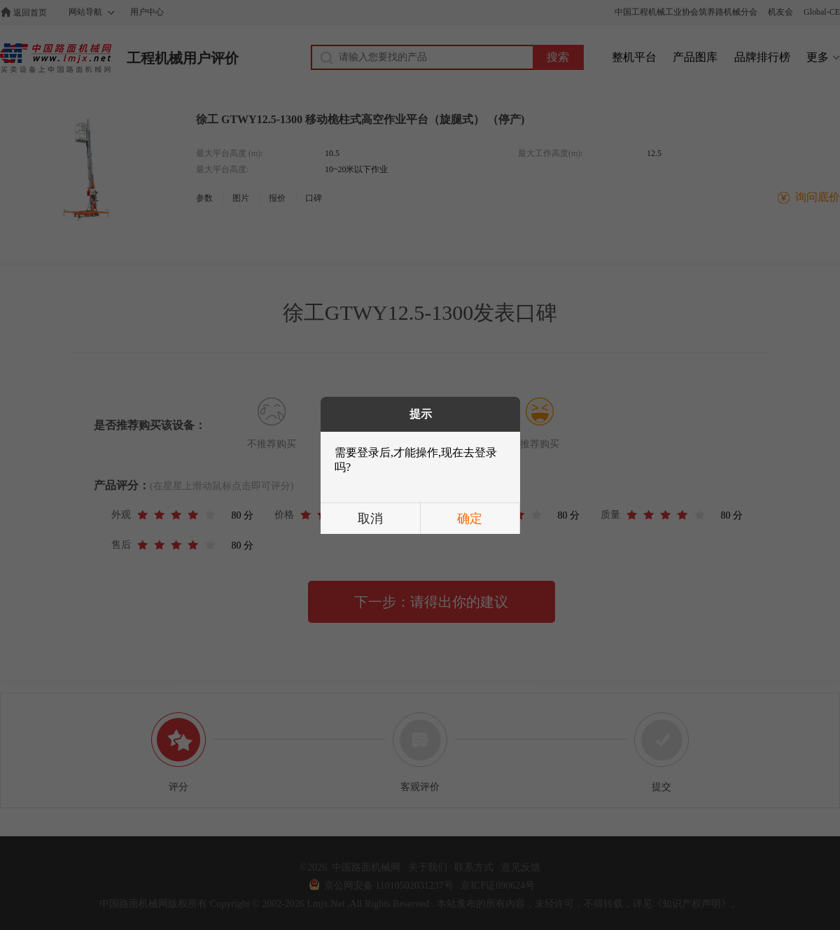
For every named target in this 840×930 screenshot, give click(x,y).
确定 (469, 519)
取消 (370, 519)
